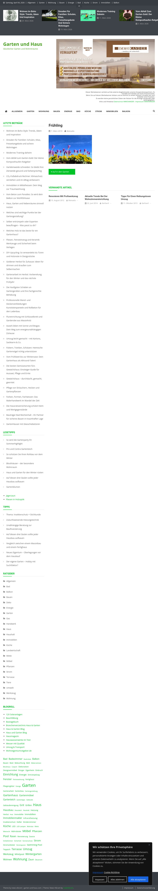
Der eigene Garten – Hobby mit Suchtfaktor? (20, 563)
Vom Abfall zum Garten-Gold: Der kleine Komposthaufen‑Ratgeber (145, 15)
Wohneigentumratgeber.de (19, 750)
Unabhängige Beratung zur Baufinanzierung (19, 527)
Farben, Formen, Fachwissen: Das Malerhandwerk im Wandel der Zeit (23, 398)
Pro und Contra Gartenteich (19, 449)
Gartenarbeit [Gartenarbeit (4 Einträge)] (8, 791)
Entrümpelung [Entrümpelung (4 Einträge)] (34, 775)
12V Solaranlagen (14, 714)
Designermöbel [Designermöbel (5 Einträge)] (10, 770)
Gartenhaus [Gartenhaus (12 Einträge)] (10, 795)
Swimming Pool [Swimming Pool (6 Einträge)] (34, 844)
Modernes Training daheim (106, 13)
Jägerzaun (10, 495)
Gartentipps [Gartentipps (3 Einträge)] (21, 800)
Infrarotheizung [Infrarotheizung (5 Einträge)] (30, 818)
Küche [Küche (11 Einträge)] (7, 826)
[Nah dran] (149, 844)
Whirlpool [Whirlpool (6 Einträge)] (19, 854)
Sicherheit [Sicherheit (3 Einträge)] (17, 841)
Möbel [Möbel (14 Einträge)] (27, 831)
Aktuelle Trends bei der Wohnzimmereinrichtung (97, 197)
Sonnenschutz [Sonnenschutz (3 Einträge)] (28, 841)
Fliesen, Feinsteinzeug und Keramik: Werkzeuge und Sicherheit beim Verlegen (23, 243)
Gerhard (105, 203)
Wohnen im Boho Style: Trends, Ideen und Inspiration (29, 14)
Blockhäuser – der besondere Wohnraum (20, 465)
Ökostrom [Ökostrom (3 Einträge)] (38, 860)
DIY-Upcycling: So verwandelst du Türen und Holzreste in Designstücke (25, 254)
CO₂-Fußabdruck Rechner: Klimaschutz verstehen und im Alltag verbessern (24, 178)
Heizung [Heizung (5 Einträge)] (34, 810)
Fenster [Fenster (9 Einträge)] (7, 779)
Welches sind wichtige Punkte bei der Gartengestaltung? (23, 214)
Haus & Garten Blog (15, 729)
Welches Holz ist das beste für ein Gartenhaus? (22, 232)
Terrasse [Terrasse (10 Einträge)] (17, 849)
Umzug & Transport (15, 747)
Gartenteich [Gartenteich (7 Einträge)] (9, 799)
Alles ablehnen (117, 879)
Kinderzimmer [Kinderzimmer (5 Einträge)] (29, 822)
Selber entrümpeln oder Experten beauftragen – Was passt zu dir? (22, 223)
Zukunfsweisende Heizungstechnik (22, 519)
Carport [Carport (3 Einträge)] (14, 767)
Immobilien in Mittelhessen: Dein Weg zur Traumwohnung (24, 187)
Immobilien (105, 2)
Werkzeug (11, 693)
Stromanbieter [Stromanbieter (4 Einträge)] (9, 845)
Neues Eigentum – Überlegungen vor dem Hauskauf (23, 554)
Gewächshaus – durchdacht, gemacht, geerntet (24, 380)
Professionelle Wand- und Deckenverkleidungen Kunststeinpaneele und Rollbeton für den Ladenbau (23, 306)
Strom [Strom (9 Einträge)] (37, 840)
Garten (42, 2)
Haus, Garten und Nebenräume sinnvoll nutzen (25, 205)
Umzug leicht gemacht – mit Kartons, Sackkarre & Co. (23, 340)
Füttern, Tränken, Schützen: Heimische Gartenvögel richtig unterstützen (24, 349)
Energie (71, 2)
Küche (86, 2)
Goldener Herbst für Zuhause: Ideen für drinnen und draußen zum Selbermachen (25, 265)
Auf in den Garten (60, 171)
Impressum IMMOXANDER (145, 101)
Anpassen (99, 879)
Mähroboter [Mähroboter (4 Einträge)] (16, 831)
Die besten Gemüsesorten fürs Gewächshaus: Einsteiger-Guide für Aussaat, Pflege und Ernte (22, 369)
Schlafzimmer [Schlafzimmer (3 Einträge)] (8, 841)
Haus (8, 629)
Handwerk (11, 623)
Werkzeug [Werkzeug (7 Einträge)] (8, 854)
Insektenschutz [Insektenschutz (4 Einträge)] (9, 822)
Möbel (9, 661)
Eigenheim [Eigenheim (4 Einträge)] (30, 770)
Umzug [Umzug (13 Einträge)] (27, 849)
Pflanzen (10, 666)
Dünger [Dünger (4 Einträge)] (21, 770)
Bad (79, 2)
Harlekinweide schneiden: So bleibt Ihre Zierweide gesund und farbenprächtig (25, 169)
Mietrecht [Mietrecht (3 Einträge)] (6, 831)
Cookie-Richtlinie (112, 872)
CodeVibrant (68, 888)
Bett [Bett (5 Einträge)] (28, 763)
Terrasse (10, 677)
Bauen (62, 2)
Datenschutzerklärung (146, 888)
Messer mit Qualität (15, 743)
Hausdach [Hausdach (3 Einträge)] (18, 810)
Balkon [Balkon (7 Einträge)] (35, 758)
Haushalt (10, 634)
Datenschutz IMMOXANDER (124, 101)
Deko (8, 602)
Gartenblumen (13, 486)
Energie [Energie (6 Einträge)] (23, 774)
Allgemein (31, 2)
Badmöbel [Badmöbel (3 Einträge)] (27, 759)
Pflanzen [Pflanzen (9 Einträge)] (37, 831)
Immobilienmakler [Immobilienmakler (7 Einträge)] (12, 818)
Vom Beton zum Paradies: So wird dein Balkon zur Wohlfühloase (24, 196)
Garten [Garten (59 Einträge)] (29, 785)
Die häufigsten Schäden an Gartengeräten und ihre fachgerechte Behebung (23, 291)
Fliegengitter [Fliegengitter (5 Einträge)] (8, 786)
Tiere (8, 682)
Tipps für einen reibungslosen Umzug (136, 197)
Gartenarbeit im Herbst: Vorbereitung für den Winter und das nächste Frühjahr (24, 278)
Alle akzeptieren (138, 879)
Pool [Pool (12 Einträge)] (6, 836)
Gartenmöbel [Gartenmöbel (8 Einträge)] (26, 795)
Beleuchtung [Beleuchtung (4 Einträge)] (20, 763)
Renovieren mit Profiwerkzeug (63, 196)
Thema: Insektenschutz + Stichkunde (23, 514)
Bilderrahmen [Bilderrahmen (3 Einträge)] (36, 763)
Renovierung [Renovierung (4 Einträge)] (22, 836)
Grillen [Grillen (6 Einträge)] (28, 805)
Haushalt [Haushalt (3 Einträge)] (26, 810)
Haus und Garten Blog (16, 732)
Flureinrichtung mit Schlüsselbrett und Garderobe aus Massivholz (24, 318)
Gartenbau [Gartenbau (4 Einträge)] (19, 791)
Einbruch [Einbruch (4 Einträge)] (39, 770)
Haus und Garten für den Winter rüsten (24, 472)
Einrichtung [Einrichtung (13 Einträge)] (10, 774)
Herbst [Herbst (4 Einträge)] (6, 814)
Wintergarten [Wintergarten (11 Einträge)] (33, 854)
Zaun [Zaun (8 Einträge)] (31, 859)
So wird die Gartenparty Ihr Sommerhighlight (19, 442)
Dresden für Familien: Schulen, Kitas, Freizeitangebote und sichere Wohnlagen (67, 18)
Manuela (70, 131)
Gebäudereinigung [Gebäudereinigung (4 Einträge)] (10, 805)
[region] (120, 863)
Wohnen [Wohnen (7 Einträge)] (7, 859)
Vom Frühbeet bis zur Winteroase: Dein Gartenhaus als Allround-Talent (24, 358)
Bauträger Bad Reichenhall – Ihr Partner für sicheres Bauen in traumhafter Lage (25, 417)
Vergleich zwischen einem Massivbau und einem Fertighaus (23, 545)
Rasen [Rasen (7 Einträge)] (13, 836)
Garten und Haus (22, 44)
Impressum (128, 888)
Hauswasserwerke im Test (18, 740)
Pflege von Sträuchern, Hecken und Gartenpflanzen (22, 389)
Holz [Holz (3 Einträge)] (11, 814)
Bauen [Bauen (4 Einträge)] (6, 763)
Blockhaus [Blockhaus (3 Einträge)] (7, 767)
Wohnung (52, 2)
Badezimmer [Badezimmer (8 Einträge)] (16, 758)
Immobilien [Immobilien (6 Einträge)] (30, 814)
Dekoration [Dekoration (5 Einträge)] (23, 766)
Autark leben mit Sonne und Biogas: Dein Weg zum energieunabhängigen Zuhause (23, 329)
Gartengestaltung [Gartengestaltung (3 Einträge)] (31, 791)
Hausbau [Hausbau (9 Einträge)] (8, 810)
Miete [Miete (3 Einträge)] (37, 826)
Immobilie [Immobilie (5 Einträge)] (19, 814)
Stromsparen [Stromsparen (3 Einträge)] (21, 845)
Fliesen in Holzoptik (15, 499)
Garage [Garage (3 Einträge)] (18, 786)
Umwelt (10, 687)
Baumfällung (12, 718)
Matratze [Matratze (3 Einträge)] (30, 826)
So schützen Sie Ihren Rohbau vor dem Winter (24, 456)
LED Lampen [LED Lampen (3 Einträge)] (21, 826)
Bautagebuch (12, 721)
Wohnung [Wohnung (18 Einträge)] (20, 859)
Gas (8, 618)
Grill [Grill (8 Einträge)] (22, 805)
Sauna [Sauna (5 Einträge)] (32, 836)
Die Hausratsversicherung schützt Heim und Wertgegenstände (24, 408)
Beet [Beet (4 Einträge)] (11, 763)
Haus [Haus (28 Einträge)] (37, 804)
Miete (9, 655)
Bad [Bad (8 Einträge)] (5, 758)
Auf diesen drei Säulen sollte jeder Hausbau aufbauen (22, 479)
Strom (95, 2)
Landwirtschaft (13, 650)
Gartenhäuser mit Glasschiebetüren (23, 424)
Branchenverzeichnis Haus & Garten (23, 725)
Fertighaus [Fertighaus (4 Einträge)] (29, 779)
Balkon (116, 2)
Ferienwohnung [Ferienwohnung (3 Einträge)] (18, 779)
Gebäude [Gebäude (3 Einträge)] (29, 800)
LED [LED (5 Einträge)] (13, 826)
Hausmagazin (12, 736)
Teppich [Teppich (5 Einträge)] (6, 849)
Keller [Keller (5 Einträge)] (19, 822)
